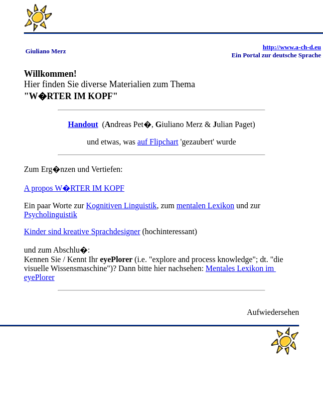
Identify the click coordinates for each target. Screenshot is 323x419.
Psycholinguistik (50, 214)
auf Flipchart (158, 142)
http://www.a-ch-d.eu (292, 47)
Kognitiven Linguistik (121, 205)
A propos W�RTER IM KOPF (74, 188)
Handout (83, 124)
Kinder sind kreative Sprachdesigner (82, 231)
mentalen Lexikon (205, 205)
